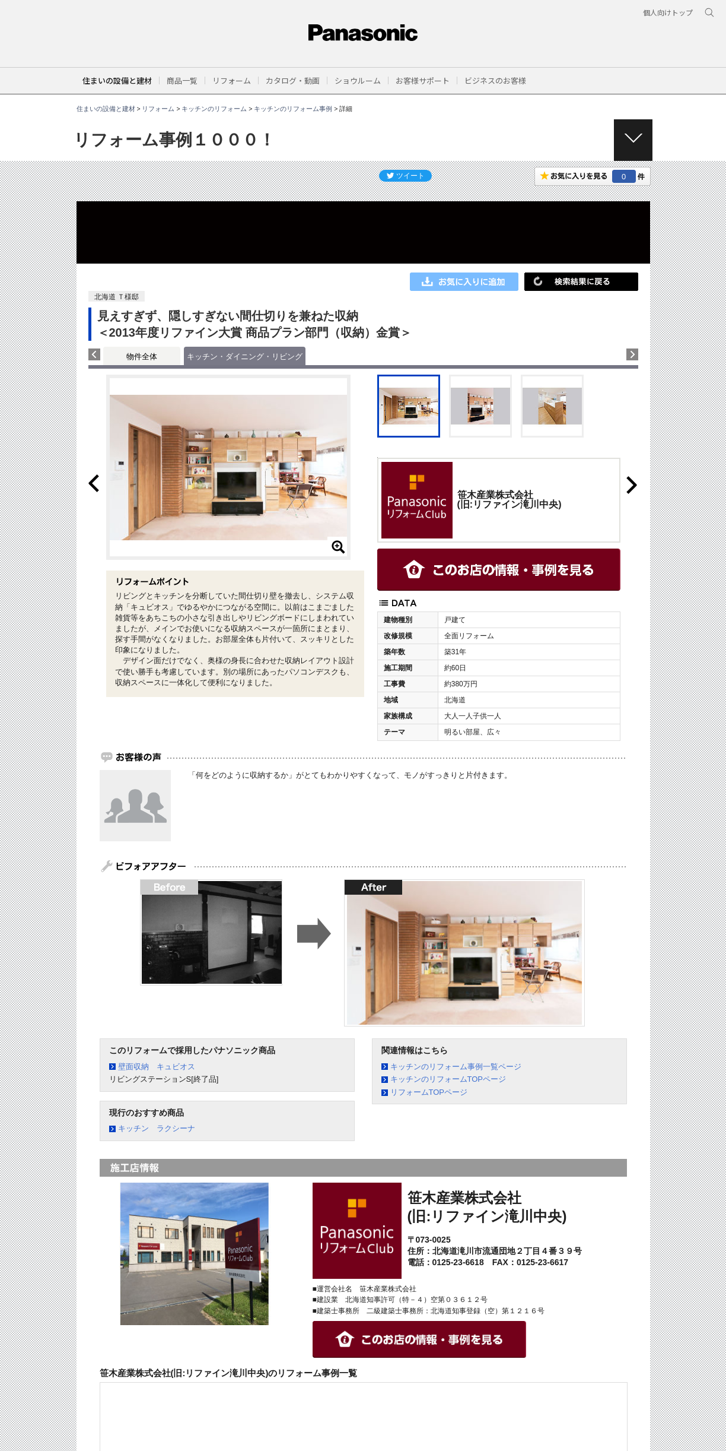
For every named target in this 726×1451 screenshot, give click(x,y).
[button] (182, 80)
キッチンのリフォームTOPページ (448, 1079)
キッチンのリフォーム (214, 108)
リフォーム (158, 108)
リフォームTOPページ (429, 1092)
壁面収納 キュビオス (156, 1066)
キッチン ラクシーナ (156, 1128)
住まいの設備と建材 (117, 80)
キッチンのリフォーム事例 (293, 108)
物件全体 (141, 356)
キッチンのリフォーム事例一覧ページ (455, 1066)
